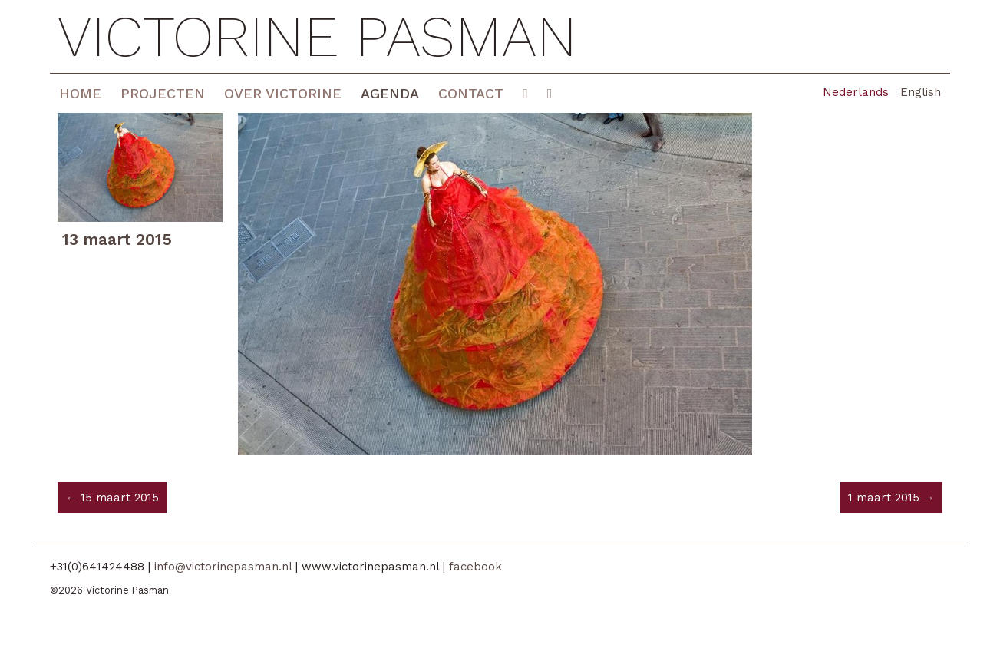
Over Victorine (283, 93)
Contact (470, 93)
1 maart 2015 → (891, 497)
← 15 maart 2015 (112, 497)
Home (80, 93)
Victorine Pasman (317, 36)
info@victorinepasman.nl (223, 567)
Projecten (162, 93)
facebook (475, 567)
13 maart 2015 (117, 239)
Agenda (390, 93)
